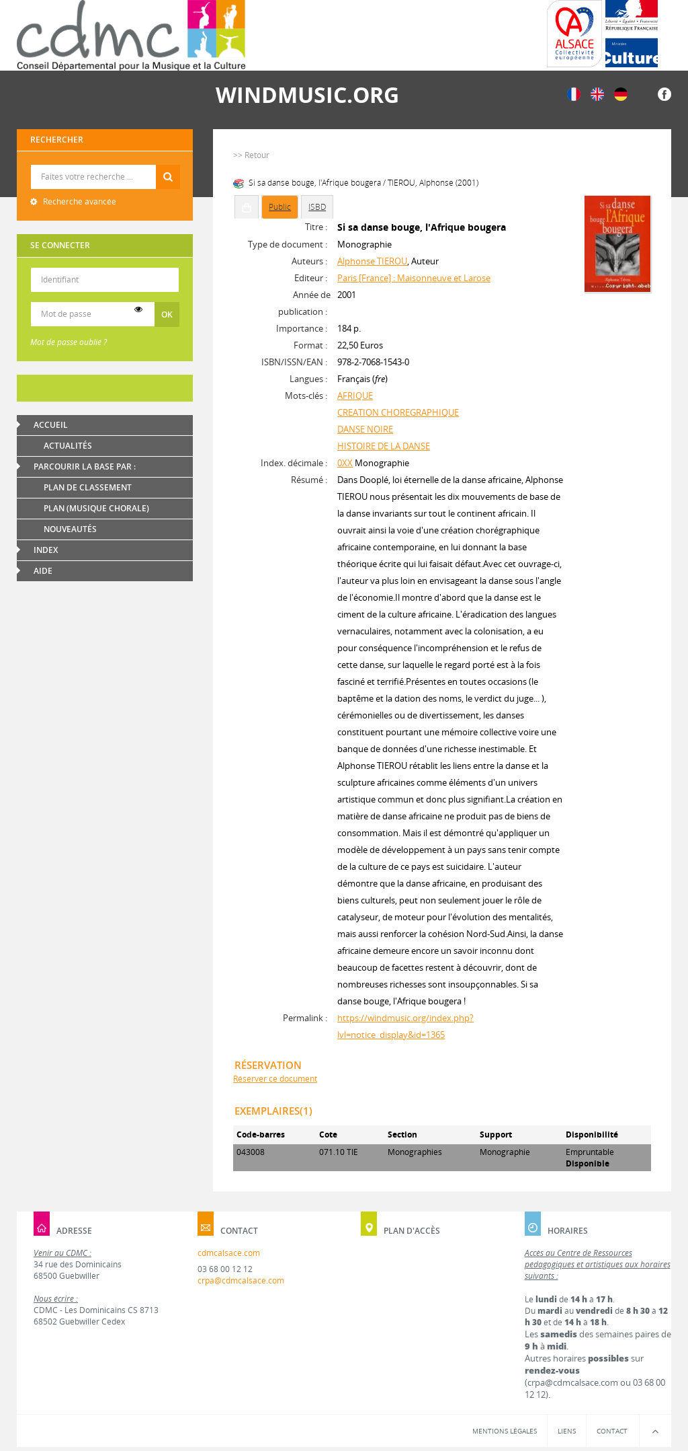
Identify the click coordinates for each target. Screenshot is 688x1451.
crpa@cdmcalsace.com (241, 1280)
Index (46, 550)
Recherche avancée (78, 201)
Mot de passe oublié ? (68, 342)
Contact (612, 1431)
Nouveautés (70, 529)
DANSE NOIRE (365, 429)
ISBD (317, 207)
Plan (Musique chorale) (96, 508)
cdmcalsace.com (229, 1253)
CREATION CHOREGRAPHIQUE (398, 412)
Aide (43, 570)
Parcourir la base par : (85, 466)
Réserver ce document (275, 1078)
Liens (567, 1431)
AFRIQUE (355, 395)
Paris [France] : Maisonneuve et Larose (413, 278)
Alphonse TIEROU (372, 261)
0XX (345, 463)
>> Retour (251, 155)
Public (280, 207)
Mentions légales (504, 1431)
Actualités (68, 445)
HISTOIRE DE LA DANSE (383, 446)
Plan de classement (88, 487)
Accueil (51, 425)
